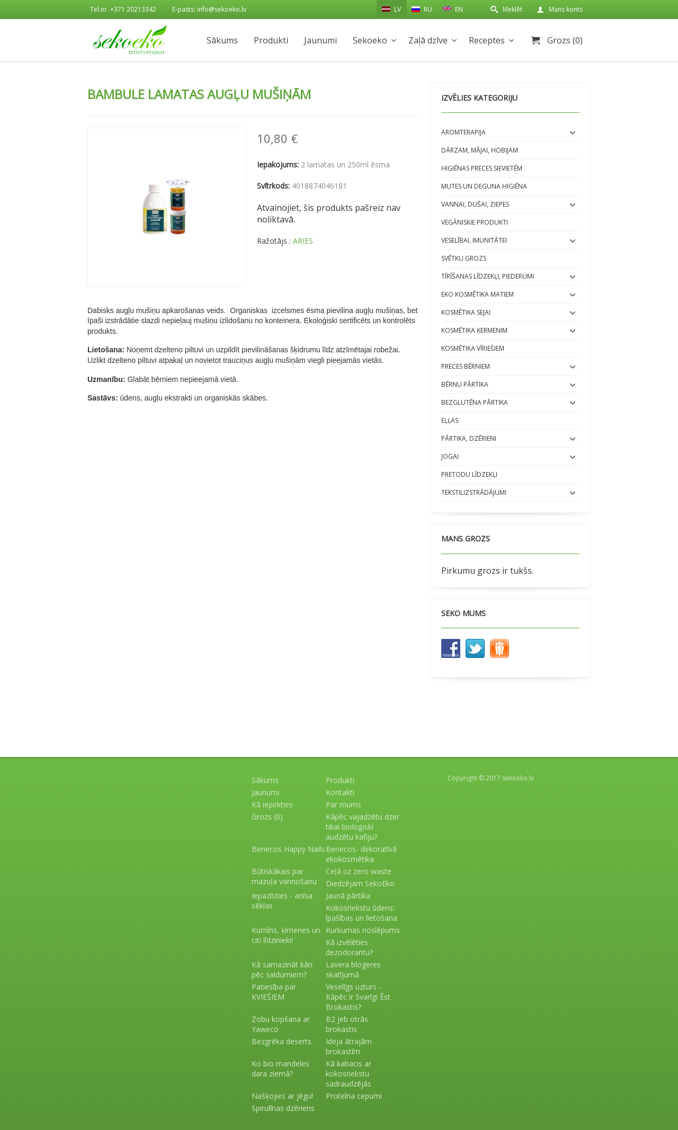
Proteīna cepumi (354, 1096)
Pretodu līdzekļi (469, 474)
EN (453, 8)
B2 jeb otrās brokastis (347, 1024)
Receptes (487, 40)
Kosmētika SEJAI (465, 312)
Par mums (343, 804)
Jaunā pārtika (348, 896)
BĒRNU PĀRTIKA (464, 384)
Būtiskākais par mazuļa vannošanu (284, 876)
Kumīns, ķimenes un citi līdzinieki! (286, 935)
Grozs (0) (565, 40)
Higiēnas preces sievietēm (481, 168)
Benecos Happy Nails (288, 849)
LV (391, 9)
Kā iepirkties (272, 804)
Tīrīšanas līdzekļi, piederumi (487, 276)
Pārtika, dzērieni (468, 438)
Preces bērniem (465, 366)
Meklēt (512, 9)
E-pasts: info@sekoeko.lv (209, 9)
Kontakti (340, 792)
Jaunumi (320, 40)
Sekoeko (370, 40)
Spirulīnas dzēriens (283, 1108)
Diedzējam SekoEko (360, 883)
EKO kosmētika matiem (477, 294)
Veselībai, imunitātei (474, 240)
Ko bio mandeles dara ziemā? (280, 1068)
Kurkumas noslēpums (363, 930)
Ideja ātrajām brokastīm (349, 1046)
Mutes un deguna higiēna (484, 186)
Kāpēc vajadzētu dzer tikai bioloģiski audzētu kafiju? (362, 827)
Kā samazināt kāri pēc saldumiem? (282, 969)
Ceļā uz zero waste (358, 871)
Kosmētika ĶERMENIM (474, 330)
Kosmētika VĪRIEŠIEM (472, 348)
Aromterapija (463, 132)
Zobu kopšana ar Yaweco (281, 1024)
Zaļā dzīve (428, 40)
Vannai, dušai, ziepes (475, 204)
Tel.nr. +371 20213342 (123, 9)
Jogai (450, 456)
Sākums (222, 40)
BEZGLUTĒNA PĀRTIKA (474, 402)
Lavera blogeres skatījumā (353, 969)
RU (422, 9)
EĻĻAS (449, 420)
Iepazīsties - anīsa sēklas (282, 901)
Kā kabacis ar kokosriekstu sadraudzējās (348, 1073)
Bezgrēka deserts (281, 1041)
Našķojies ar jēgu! (282, 1096)
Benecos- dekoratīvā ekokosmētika (361, 854)
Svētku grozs (463, 258)
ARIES (303, 241)
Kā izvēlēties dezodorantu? (349, 947)
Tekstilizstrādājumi (473, 492)
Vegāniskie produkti (474, 222)
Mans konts (566, 9)
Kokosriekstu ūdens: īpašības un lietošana (361, 913)
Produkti (271, 40)
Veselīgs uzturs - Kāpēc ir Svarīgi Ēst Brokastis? (358, 997)
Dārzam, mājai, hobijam (479, 150)
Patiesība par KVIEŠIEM (274, 992)
